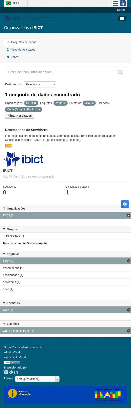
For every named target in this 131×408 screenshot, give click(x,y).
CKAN (11, 372)
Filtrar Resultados (20, 115)
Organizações (16, 27)
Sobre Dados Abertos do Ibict (22, 347)
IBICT (37, 27)
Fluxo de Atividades (21, 49)
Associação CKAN (15, 357)
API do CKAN (12, 352)
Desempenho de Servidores (26, 130)
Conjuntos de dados (21, 42)
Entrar (121, 9)
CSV (8, 145)
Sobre (12, 57)
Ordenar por (13, 84)
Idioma (8, 378)
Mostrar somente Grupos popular (25, 243)
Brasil (17, 3)
